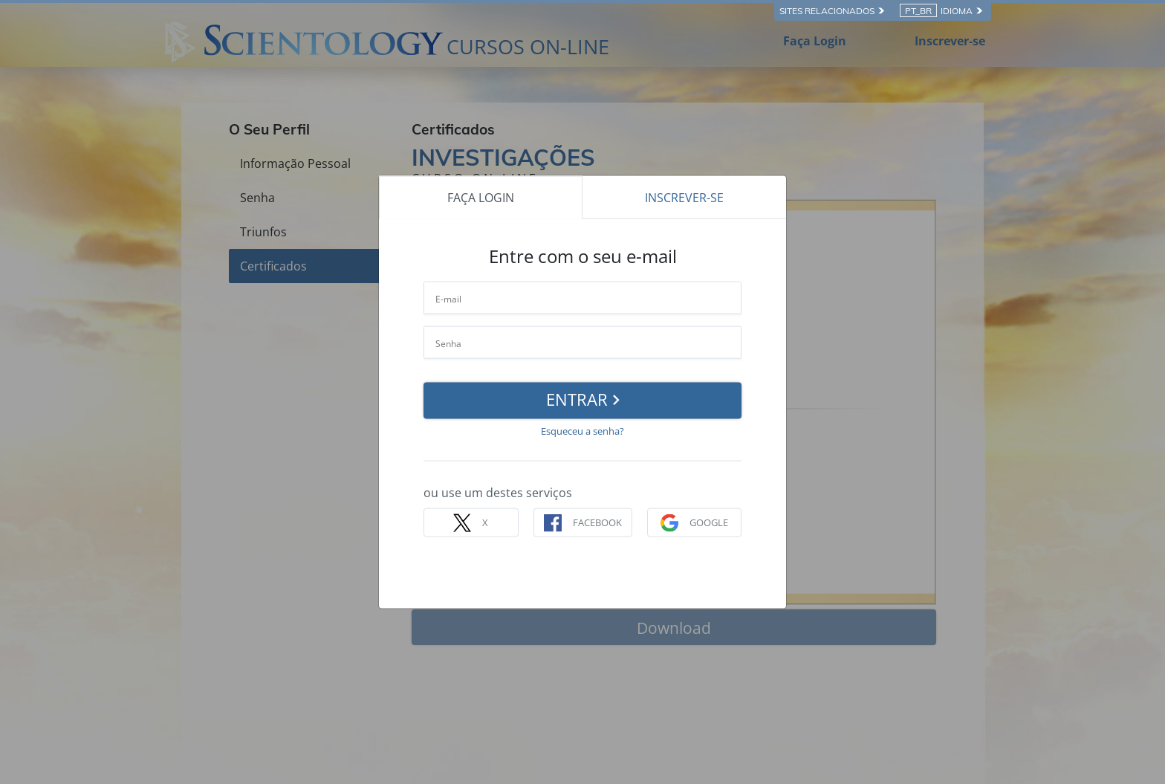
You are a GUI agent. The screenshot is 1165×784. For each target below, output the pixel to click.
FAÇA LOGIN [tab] (480, 197)
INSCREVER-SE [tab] (684, 197)
